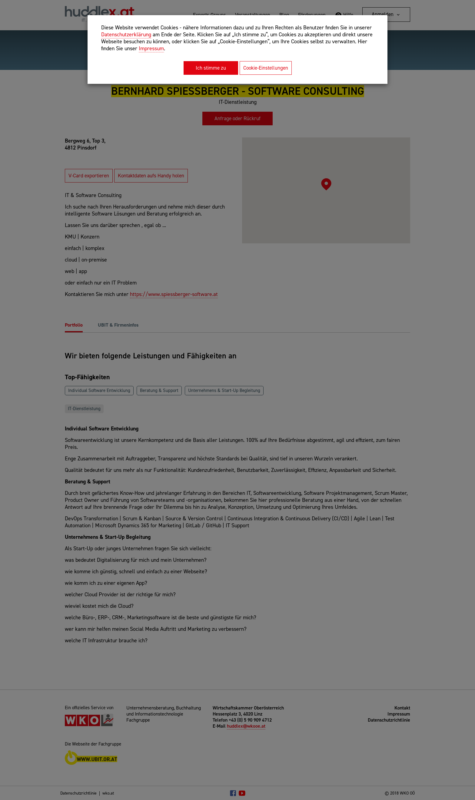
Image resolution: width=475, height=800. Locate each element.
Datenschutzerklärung (126, 34)
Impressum (151, 48)
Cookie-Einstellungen (265, 67)
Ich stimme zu (211, 67)
